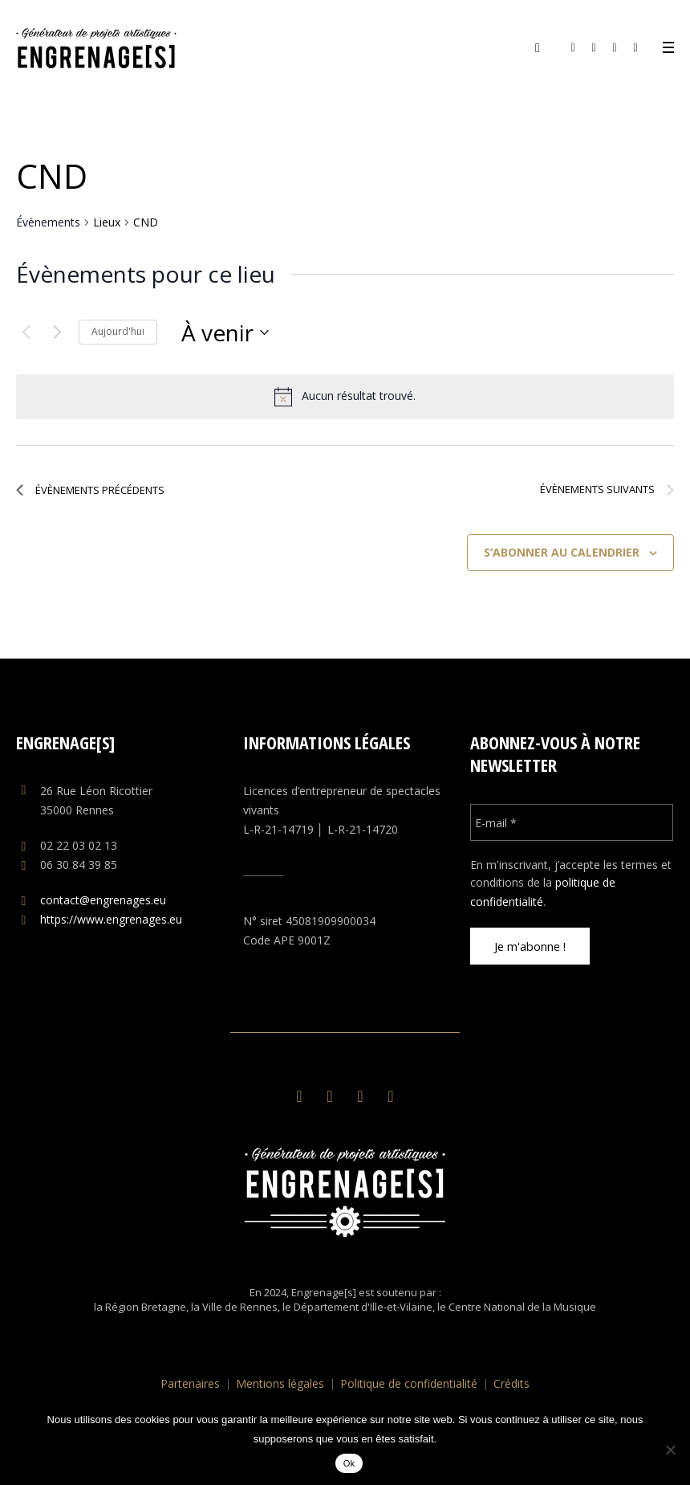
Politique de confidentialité (408, 1383)
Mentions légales (280, 1383)
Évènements (48, 222)
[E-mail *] (572, 822)
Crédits (511, 1383)
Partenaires (190, 1383)
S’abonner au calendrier (561, 552)
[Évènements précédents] (25, 332)
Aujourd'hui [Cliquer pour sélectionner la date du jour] (117, 331)
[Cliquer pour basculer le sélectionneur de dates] (225, 332)
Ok (349, 1463)
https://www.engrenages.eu (111, 919)
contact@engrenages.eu (103, 900)
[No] (670, 1450)
